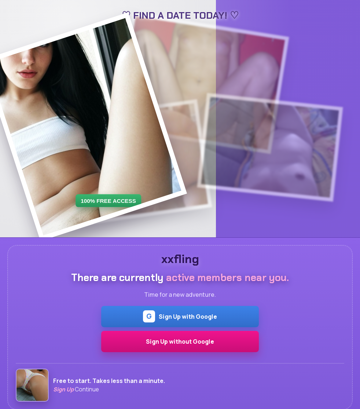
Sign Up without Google (180, 341)
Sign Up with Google (180, 316)
